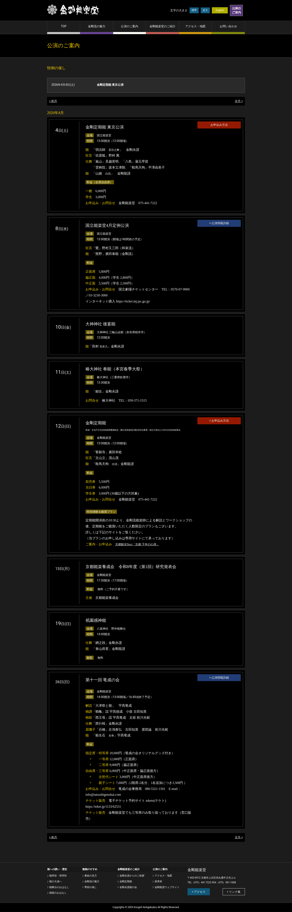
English (220, 10)
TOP (63, 26)
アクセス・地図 (195, 26)
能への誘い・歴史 (57, 869)
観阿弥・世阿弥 (57, 875)
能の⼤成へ (55, 881)
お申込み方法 (219, 125)
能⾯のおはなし (57, 892)
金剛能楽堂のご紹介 (163, 26)
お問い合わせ (228, 26)
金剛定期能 (125, 881)
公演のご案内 (129, 26)
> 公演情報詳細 (219, 223)
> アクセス (198, 891)
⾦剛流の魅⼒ (91, 881)
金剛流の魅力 (96, 26)
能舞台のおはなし (59, 887)
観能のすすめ (89, 869)
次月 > (239, 101)
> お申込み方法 (219, 420)
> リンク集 (234, 891)
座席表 (158, 881)
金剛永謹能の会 (128, 887)
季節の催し (90, 887)
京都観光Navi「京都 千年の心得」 (137, 544)
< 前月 (53, 101)
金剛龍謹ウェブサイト (166, 887)
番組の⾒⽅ (90, 875)
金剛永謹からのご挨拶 (131, 875)
